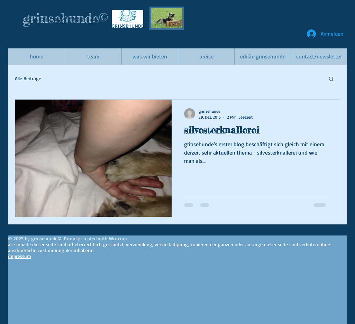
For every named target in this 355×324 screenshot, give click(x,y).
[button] (331, 79)
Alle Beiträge (28, 78)
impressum (19, 256)
